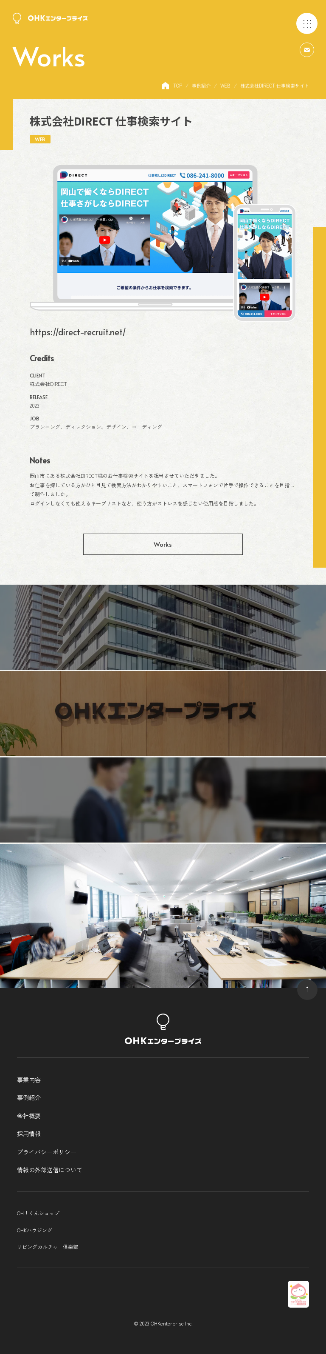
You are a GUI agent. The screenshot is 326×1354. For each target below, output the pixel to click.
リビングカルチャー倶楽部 (47, 1246)
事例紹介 (29, 1097)
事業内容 (29, 1079)
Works (163, 544)
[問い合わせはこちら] (307, 49)
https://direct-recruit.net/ (78, 332)
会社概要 (29, 1115)
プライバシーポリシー (46, 1152)
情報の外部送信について (49, 1169)
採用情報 (29, 1133)
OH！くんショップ (38, 1213)
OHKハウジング (34, 1230)
